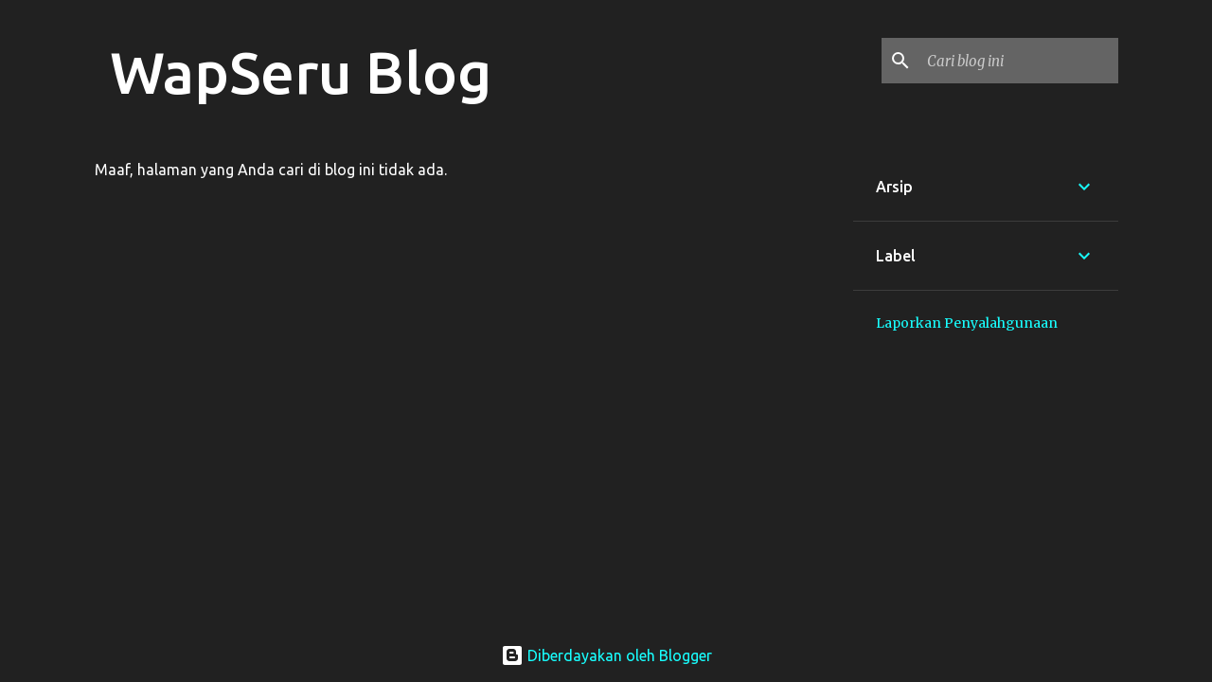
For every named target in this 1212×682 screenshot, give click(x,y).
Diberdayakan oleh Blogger (606, 655)
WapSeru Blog (300, 72)
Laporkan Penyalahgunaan (967, 323)
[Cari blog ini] (1018, 60)
